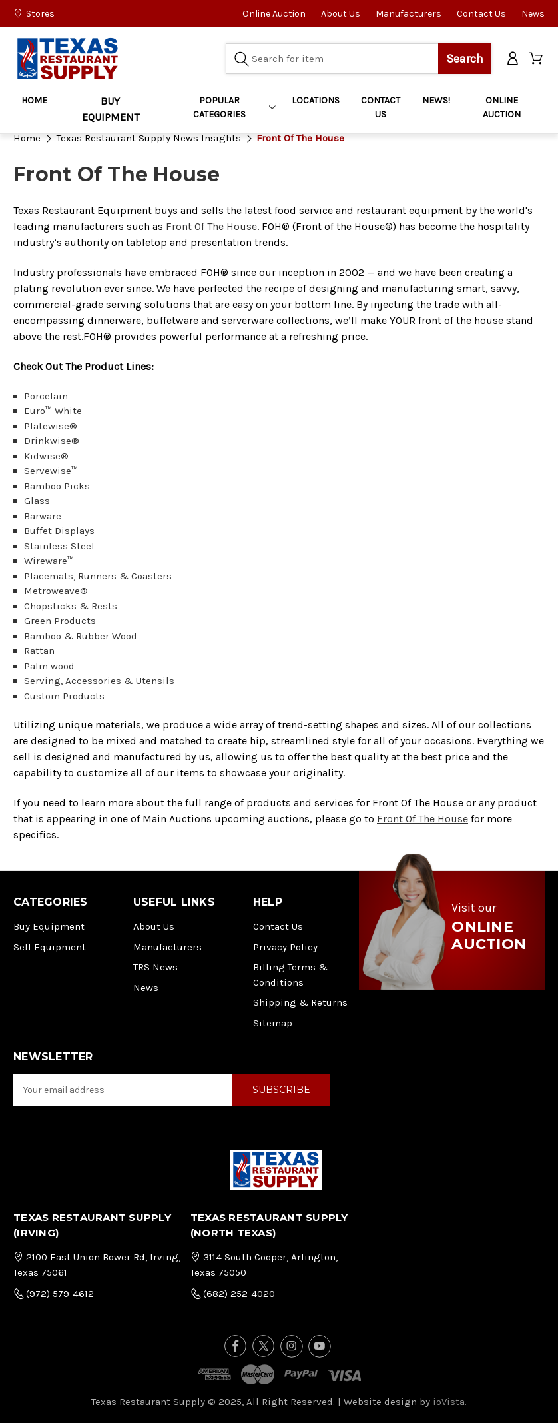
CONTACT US (380, 107)
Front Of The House (211, 226)
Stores (34, 13)
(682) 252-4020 (232, 1294)
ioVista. (450, 1402)
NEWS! (436, 100)
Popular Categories (234, 107)
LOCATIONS (316, 100)
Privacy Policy (285, 947)
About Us (340, 13)
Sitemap (272, 1023)
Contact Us (481, 13)
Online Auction (274, 13)
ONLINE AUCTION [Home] (502, 107)
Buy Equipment (49, 926)
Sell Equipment (49, 947)
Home (34, 100)
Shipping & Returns (300, 1002)
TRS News (155, 967)
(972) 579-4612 (53, 1294)
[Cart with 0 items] (537, 59)
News (533, 13)
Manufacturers (408, 13)
